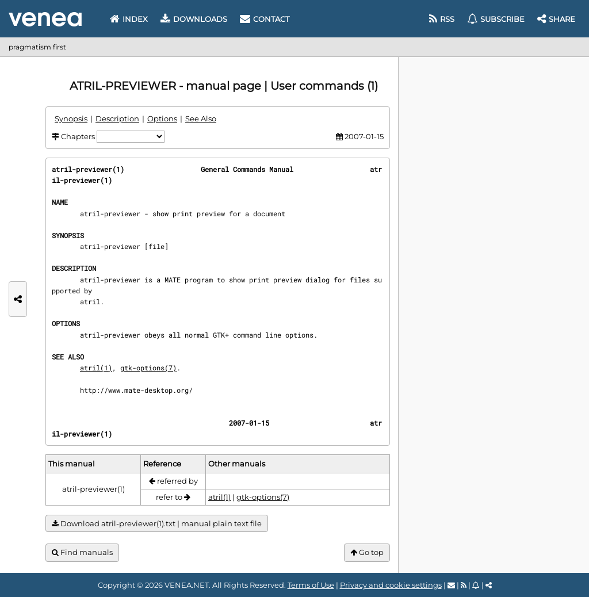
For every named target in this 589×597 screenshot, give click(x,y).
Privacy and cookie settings (391, 585)
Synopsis (71, 118)
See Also (200, 118)
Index (129, 19)
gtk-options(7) (148, 367)
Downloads (193, 19)
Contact (264, 19)
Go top (367, 552)
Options (162, 118)
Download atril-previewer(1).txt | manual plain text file (157, 523)
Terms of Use (311, 585)
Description (117, 118)
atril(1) (96, 367)
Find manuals (82, 552)
